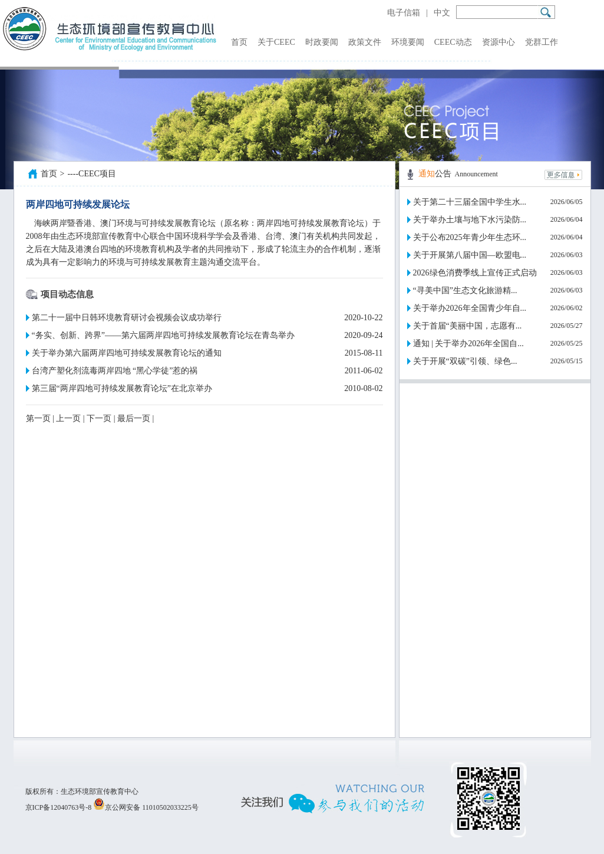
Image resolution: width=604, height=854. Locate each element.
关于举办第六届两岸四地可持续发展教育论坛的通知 (127, 353)
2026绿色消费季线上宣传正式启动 (475, 272)
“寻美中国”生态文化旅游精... (465, 290)
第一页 (38, 418)
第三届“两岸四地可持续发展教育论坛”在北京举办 (122, 388)
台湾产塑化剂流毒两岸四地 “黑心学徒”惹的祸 (115, 370)
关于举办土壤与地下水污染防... (470, 219)
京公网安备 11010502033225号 (146, 807)
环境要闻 (407, 42)
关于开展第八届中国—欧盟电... (470, 255)
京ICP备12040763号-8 (58, 807)
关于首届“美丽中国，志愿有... (467, 325)
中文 (442, 12)
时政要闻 (321, 42)
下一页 (99, 418)
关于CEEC (276, 42)
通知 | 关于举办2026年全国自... (468, 343)
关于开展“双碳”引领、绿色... (465, 361)
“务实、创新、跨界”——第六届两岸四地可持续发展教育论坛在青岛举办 (163, 335)
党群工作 (541, 42)
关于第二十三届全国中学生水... (470, 202)
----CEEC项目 (91, 173)
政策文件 (364, 42)
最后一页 (133, 418)
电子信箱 (403, 12)
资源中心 (498, 42)
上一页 (68, 418)
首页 (239, 42)
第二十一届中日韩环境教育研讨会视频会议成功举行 (127, 317)
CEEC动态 (453, 42)
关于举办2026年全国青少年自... (470, 308)
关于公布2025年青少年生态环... (470, 237)
